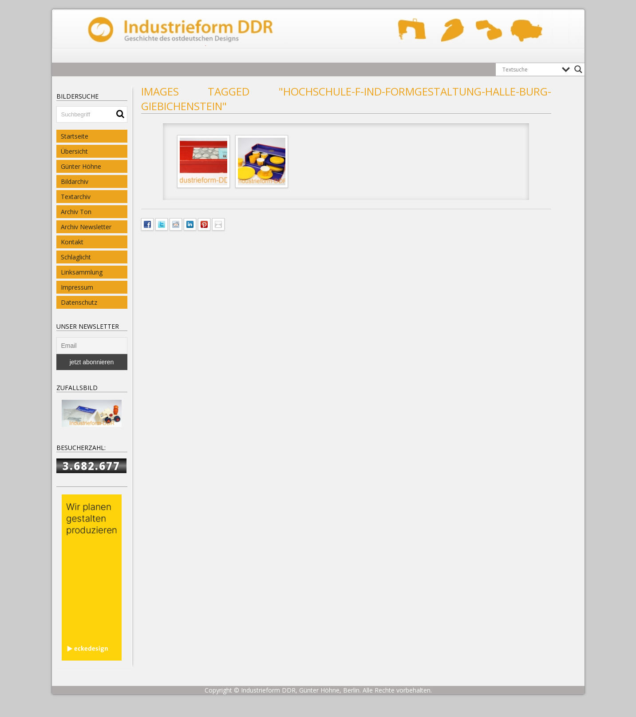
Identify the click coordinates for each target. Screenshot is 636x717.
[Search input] (529, 69)
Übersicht (74, 151)
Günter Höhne (81, 166)
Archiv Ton (76, 211)
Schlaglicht (76, 257)
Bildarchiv (74, 181)
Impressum (77, 287)
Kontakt (72, 242)
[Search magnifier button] (578, 69)
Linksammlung (82, 272)
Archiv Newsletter (86, 227)
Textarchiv (76, 196)
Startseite (74, 136)
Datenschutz (79, 302)
